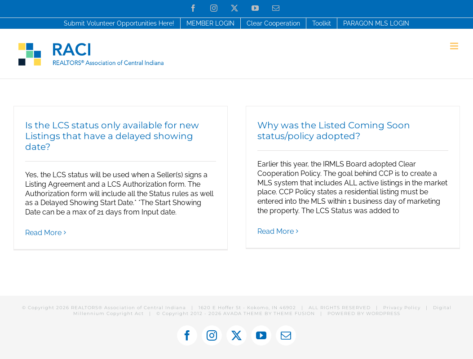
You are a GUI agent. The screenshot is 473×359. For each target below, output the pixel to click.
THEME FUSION (294, 313)
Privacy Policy (401, 308)
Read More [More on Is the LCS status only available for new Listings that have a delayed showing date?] (43, 232)
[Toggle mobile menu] (455, 46)
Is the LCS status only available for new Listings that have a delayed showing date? (112, 136)
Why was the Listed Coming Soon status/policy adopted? (333, 130)
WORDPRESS (383, 313)
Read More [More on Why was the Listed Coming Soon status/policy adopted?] (275, 231)
